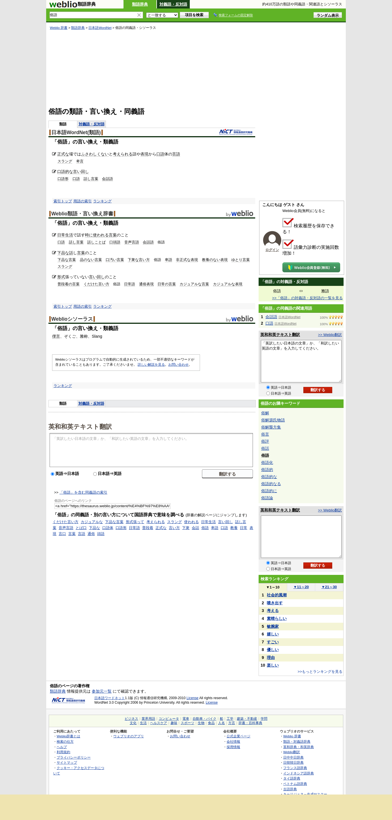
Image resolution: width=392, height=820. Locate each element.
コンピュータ (169, 718)
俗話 (265, 448)
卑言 (80, 161)
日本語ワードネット (109, 698)
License (193, 698)
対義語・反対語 (173, 4)
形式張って (135, 522)
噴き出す (275, 603)
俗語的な (269, 476)
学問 (264, 718)
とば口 (81, 528)
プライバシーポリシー (74, 757)
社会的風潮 (277, 595)
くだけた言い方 (96, 284)
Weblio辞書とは (68, 736)
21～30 (329, 587)
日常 (243, 528)
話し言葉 (91, 179)
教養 (234, 528)
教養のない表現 (215, 260)
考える (273, 610)
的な (69, 171)
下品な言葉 (66, 260)
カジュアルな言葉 (194, 284)
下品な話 (65, 253)
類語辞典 (140, 4)
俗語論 (267, 498)
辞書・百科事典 (250, 723)
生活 (143, 723)
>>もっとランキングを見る (320, 671)
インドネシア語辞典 (298, 773)
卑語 (168, 260)
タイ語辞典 (291, 778)
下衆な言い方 (139, 260)
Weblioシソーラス (72, 319)
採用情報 (233, 747)
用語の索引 (82, 201)
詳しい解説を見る (151, 364)
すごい (273, 642)
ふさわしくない (95, 154)
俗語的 (267, 469)
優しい (273, 649)
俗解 (265, 413)
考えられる (123, 154)
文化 (133, 723)
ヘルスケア (158, 723)
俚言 (56, 336)
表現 (144, 154)
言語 (176, 154)
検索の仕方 (65, 741)
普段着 (147, 528)
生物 (201, 723)
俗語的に (269, 491)
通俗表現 (146, 284)
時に (89, 235)
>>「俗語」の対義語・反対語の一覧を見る (307, 298)
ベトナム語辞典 (295, 783)
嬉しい (273, 634)
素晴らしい (277, 618)
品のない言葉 (91, 260)
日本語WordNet (99, 27)
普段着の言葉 (68, 284)
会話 (195, 528)
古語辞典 (290, 789)
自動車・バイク (204, 718)
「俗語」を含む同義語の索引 (83, 492)
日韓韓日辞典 (293, 762)
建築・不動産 (247, 718)
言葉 (113, 235)
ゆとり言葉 (240, 260)
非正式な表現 (187, 260)
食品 (211, 723)
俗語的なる (271, 483)
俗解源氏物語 (273, 420)
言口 (62, 534)
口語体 (107, 528)
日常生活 (65, 235)
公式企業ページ (238, 736)
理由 (271, 657)
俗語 (205, 528)
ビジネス (131, 718)
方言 (231, 723)
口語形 (63, 179)
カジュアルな (92, 522)
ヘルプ (62, 747)
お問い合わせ (178, 364)
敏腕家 (273, 626)
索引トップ (63, 201)
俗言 (265, 434)
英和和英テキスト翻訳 (80, 426)
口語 (160, 154)
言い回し (81, 171)
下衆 (185, 528)
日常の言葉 (166, 284)
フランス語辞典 (295, 768)
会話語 (107, 179)
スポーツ (187, 723)
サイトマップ (67, 762)
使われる (101, 235)
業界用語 (148, 718)
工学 (230, 718)
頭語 (101, 534)
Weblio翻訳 (291, 752)
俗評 (265, 441)
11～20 (301, 587)
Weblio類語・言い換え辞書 (82, 214)
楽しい (273, 665)
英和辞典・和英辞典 (298, 747)
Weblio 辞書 (58, 27)
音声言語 (131, 242)
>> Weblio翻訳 (330, 335)
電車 (185, 718)
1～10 (272, 587)
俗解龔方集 (271, 427)
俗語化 (267, 462)
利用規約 (63, 752)
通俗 (91, 534)
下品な (94, 528)
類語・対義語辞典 (296, 741)
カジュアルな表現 (227, 284)
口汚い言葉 (115, 260)
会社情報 (233, 741)
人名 (221, 723)
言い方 (174, 528)
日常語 (129, 284)
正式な (63, 154)
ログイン (272, 250)
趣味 (174, 723)
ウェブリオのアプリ (128, 736)
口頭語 (114, 242)
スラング (64, 161)
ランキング (102, 201)
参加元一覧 (102, 691)
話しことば (96, 242)
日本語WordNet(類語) (76, 132)
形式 (61, 277)
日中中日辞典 (293, 757)
